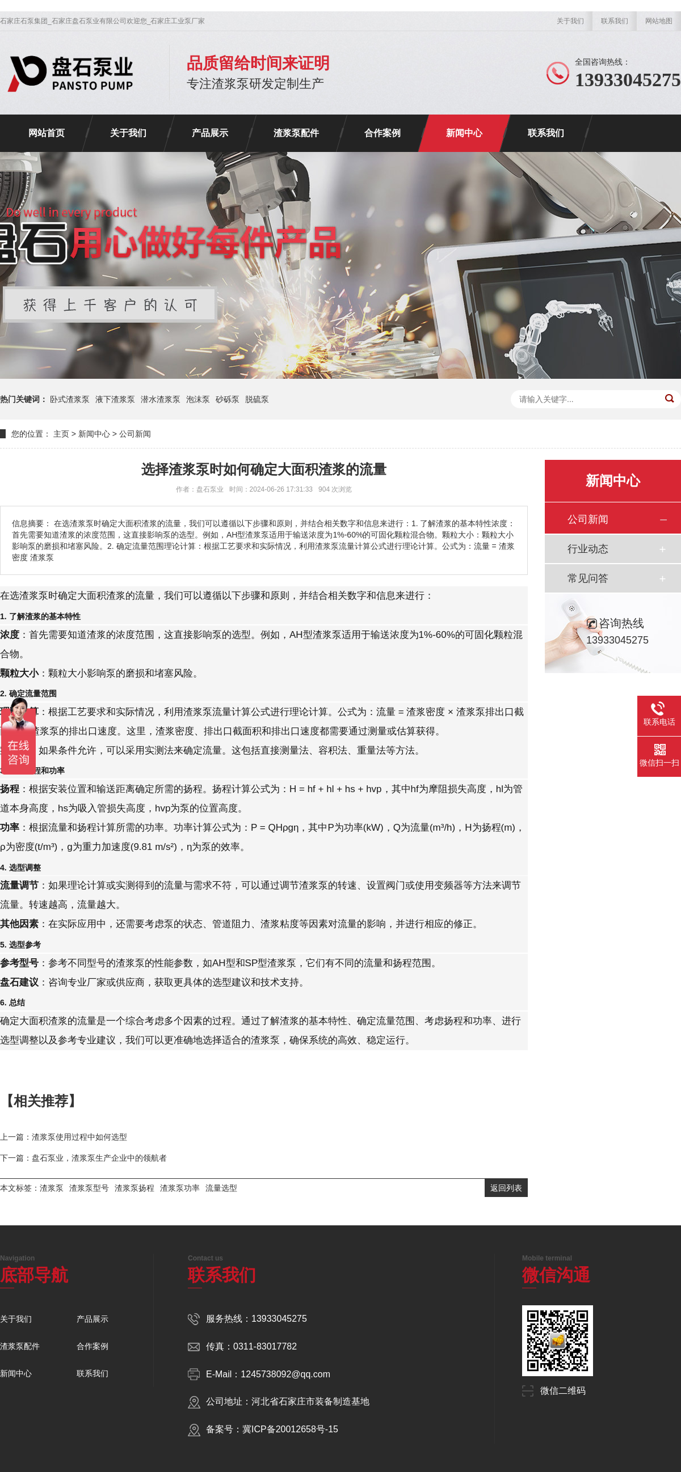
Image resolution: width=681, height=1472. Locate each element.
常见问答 (588, 578)
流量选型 (221, 1187)
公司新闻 (135, 433)
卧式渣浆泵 (70, 399)
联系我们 (614, 21)
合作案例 (382, 133)
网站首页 (46, 133)
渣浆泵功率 (180, 1187)
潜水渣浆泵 (160, 399)
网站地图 (658, 21)
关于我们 (570, 21)
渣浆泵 (52, 1187)
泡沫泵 (198, 399)
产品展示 (210, 133)
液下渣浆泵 (115, 399)
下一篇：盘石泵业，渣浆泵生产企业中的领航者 (83, 1157)
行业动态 (588, 549)
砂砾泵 (227, 399)
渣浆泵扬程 (134, 1187)
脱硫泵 (257, 399)
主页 (61, 433)
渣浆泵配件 (296, 133)
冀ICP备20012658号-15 (290, 1429)
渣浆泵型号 (89, 1187)
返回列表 (506, 1187)
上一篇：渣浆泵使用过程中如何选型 (63, 1136)
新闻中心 (464, 133)
